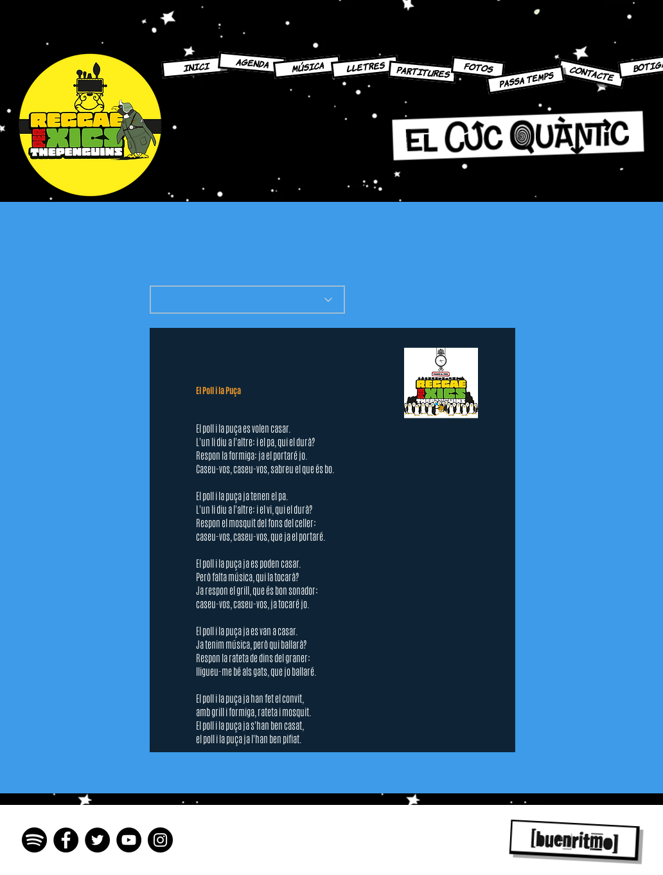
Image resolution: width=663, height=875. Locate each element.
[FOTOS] (478, 67)
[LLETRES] (365, 67)
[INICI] (195, 66)
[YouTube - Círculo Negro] (128, 839)
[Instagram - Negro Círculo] (160, 839)
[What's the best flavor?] (247, 299)
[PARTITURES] (422, 71)
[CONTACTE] (591, 73)
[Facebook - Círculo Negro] (65, 839)
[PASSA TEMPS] (525, 79)
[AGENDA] (252, 62)
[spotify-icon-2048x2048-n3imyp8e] (34, 839)
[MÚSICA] (307, 67)
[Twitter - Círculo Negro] (97, 839)
